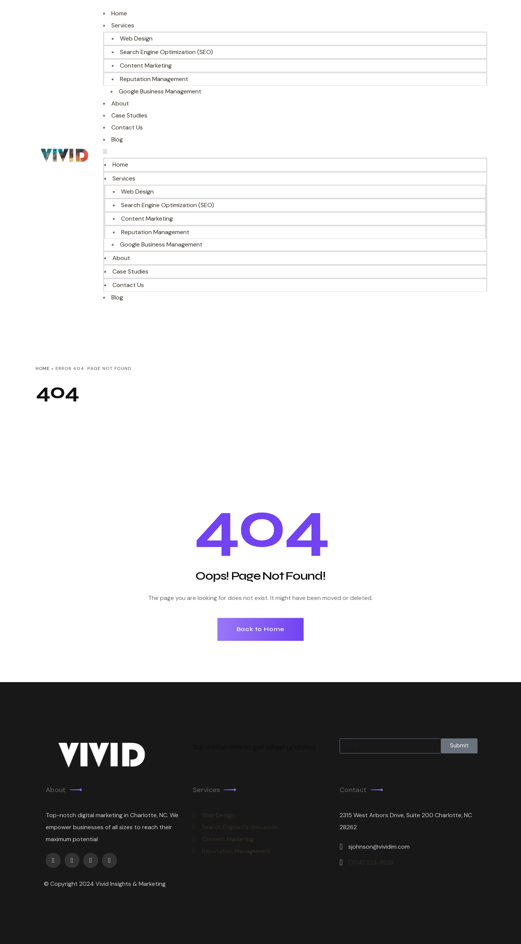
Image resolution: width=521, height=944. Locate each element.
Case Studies (129, 115)
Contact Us (127, 127)
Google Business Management (160, 91)
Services (122, 25)
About (120, 103)
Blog (117, 139)
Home (119, 13)
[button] (295, 152)
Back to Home (261, 628)
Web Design (136, 38)
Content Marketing (146, 65)
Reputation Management (154, 79)
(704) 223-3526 (371, 862)
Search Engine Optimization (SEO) (166, 52)
